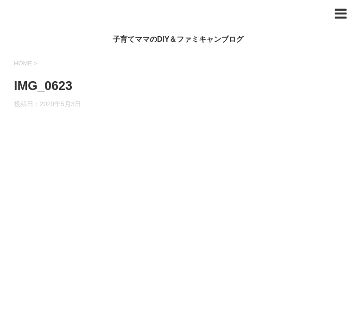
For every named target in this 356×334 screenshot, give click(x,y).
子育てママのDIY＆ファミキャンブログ (178, 39)
